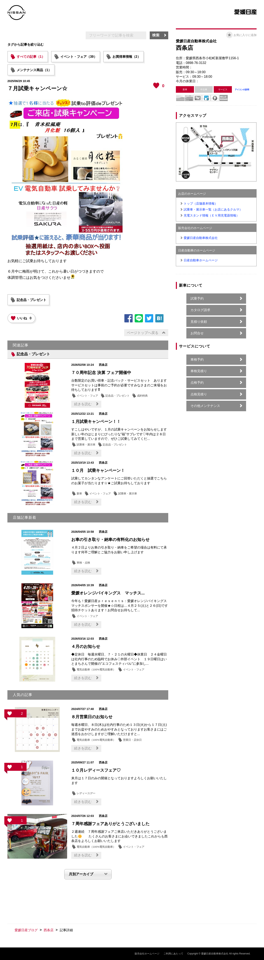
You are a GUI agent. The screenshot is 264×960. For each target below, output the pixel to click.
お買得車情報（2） (126, 56)
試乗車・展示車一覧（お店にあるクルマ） (213, 209)
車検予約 (197, 359)
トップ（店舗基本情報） (201, 203)
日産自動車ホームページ (201, 260)
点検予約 (197, 382)
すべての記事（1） (31, 56)
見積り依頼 (198, 321)
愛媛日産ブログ (26, 930)
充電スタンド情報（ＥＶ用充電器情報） (211, 215)
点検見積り (198, 394)
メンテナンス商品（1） (34, 70)
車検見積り (198, 371)
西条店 (49, 930)
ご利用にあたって (173, 953)
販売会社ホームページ (147, 953)
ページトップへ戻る (142, 333)
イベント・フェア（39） (78, 56)
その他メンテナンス (205, 406)
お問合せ (197, 333)
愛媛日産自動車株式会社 (201, 238)
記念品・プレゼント (31, 300)
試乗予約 (197, 298)
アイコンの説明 (242, 89)
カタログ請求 (200, 310)
